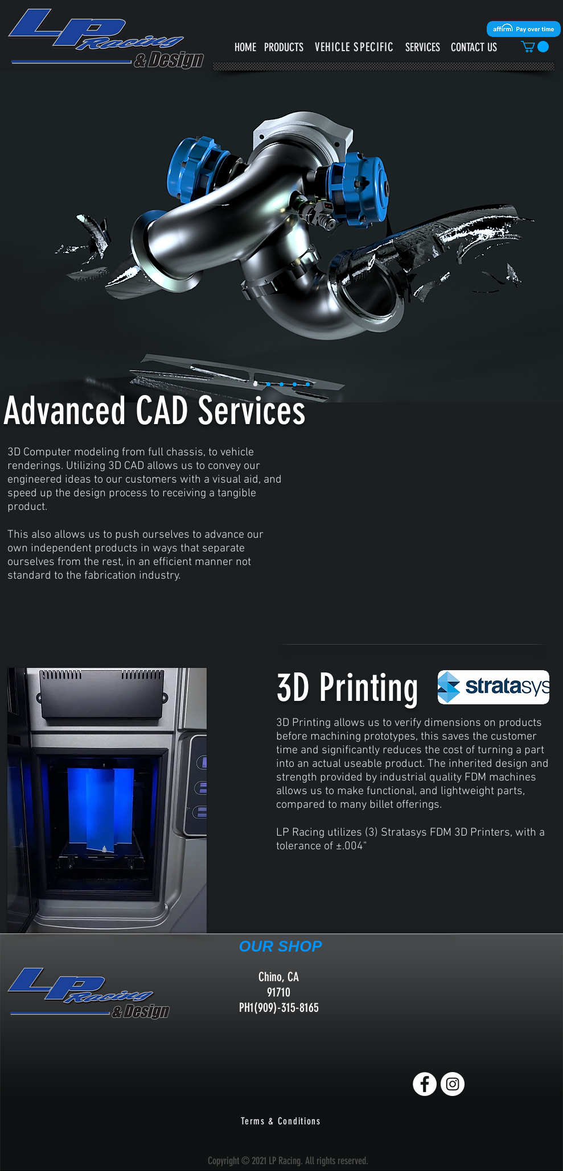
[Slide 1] (255, 385)
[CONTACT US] (474, 47)
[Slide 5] (268, 385)
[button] (354, 47)
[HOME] (245, 47)
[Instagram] (453, 1084)
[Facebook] (425, 1084)
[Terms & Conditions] (282, 1121)
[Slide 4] (308, 385)
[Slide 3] (295, 385)
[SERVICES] (422, 47)
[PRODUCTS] (283, 47)
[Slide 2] (281, 385)
